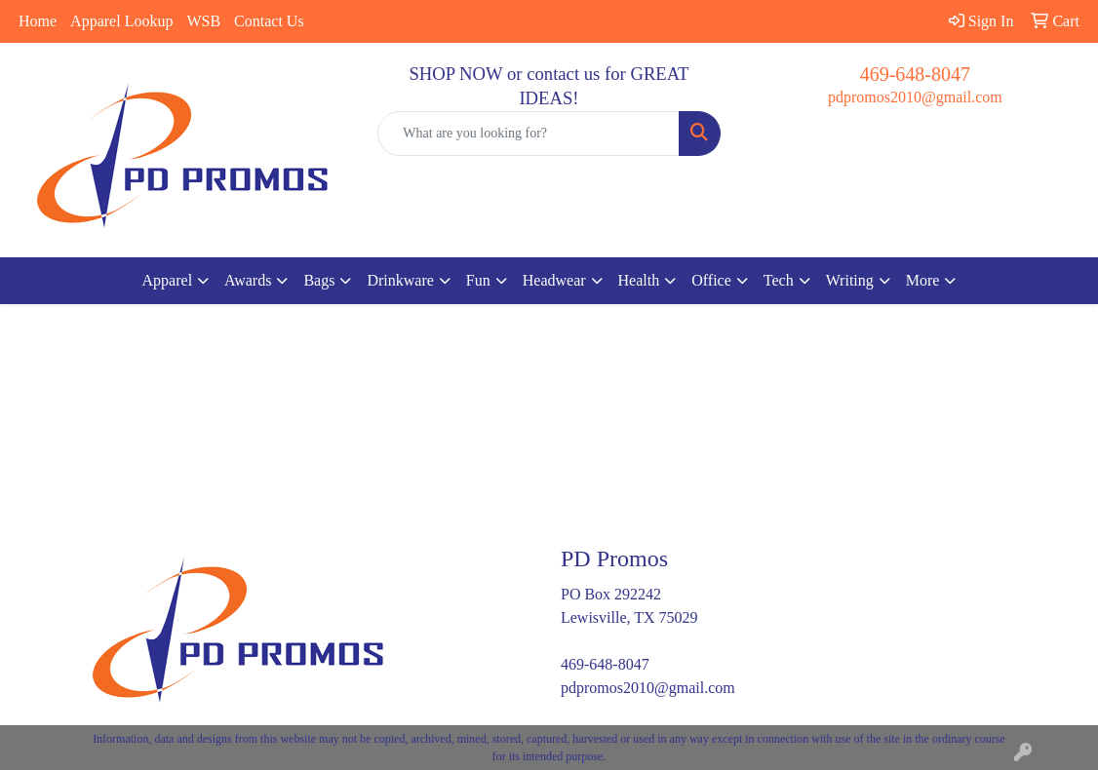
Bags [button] (318, 280)
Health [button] (639, 280)
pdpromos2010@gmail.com (915, 97)
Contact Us (269, 21)
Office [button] (711, 280)
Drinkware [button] (400, 280)
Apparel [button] (167, 280)
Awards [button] (247, 280)
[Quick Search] (528, 133)
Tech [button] (779, 280)
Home (38, 21)
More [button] (923, 280)
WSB (203, 21)
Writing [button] (850, 280)
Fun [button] (478, 280)
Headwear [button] (554, 280)
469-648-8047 (915, 74)
